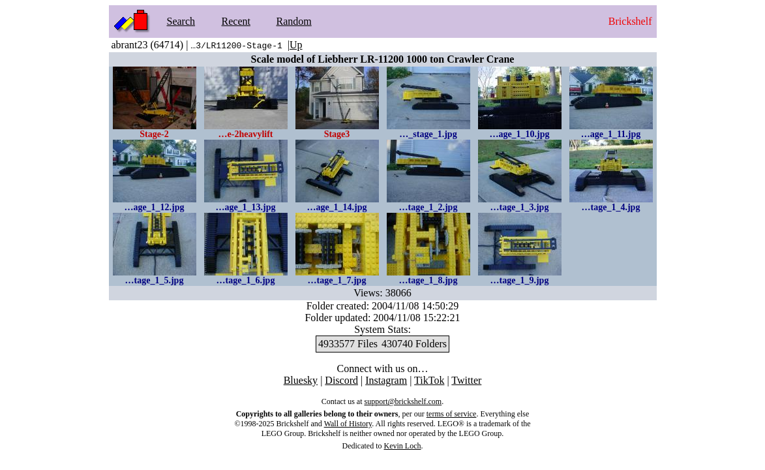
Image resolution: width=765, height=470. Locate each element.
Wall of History (348, 423)
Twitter (466, 380)
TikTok (429, 380)
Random (294, 21)
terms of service (452, 413)
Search (181, 21)
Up (296, 44)
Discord (341, 380)
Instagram (386, 380)
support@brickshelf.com (403, 401)
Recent (236, 21)
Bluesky (301, 380)
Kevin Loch (402, 445)
